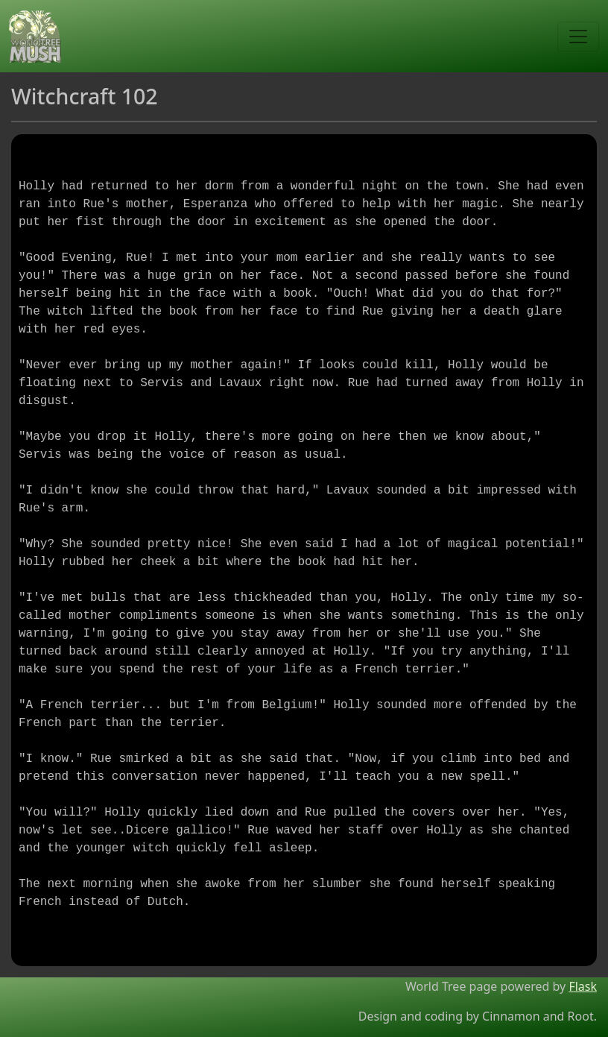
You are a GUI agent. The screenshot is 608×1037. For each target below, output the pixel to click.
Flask (583, 986)
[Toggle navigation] (578, 36)
